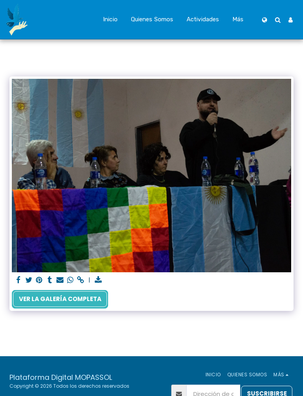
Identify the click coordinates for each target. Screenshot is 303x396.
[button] (277, 20)
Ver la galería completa (60, 299)
